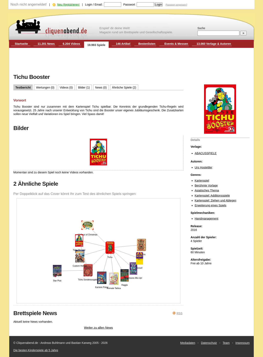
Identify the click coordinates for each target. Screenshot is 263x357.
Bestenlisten (146, 43)
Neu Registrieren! (68, 4)
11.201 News (46, 43)
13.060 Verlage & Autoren (214, 43)
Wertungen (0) (45, 87)
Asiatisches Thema (207, 190)
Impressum (242, 342)
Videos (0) (66, 87)
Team (226, 342)
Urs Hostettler (203, 167)
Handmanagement (206, 218)
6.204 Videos (71, 43)
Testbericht (23, 87)
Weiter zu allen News (98, 327)
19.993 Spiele (96, 45)
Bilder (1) (84, 87)
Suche (201, 28)
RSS (179, 313)
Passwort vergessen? (176, 4)
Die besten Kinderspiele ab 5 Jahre (35, 350)
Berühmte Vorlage (206, 185)
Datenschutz (209, 342)
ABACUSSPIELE (206, 153)
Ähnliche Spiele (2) (124, 87)
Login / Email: (94, 4)
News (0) (101, 87)
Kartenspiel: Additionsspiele (212, 195)
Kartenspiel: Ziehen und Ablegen (215, 200)
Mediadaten (187, 342)
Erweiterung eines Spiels (210, 205)
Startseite (21, 43)
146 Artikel (123, 43)
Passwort (129, 4)
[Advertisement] (131, 61)
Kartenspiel (202, 180)
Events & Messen (176, 43)
